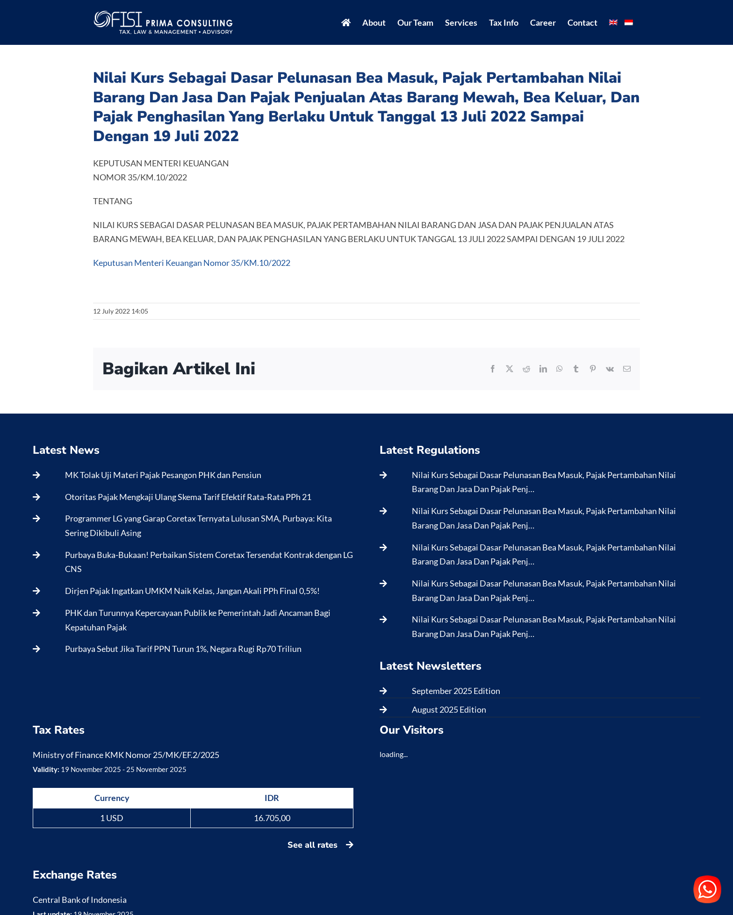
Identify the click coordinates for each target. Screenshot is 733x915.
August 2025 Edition (449, 709)
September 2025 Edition (456, 691)
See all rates (320, 845)
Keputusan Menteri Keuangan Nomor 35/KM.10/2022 (191, 262)
